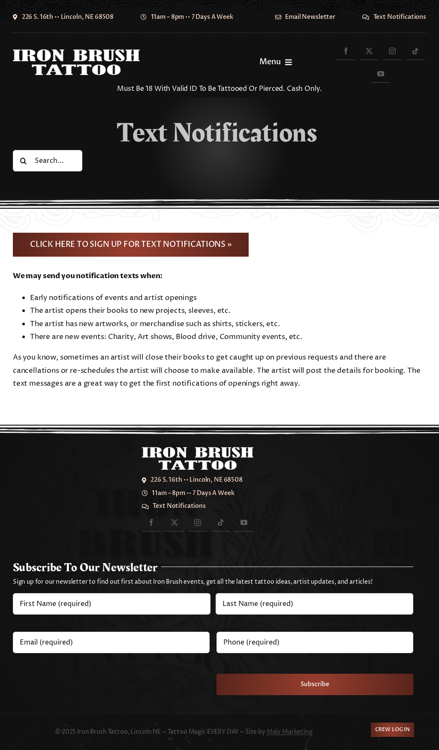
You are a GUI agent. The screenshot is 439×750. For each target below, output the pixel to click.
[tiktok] (415, 51)
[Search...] (47, 160)
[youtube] (380, 73)
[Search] (23, 160)
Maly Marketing (290, 732)
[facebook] (346, 51)
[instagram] (392, 51)
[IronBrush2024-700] (76, 53)
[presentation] (78, 678)
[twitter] (369, 51)
